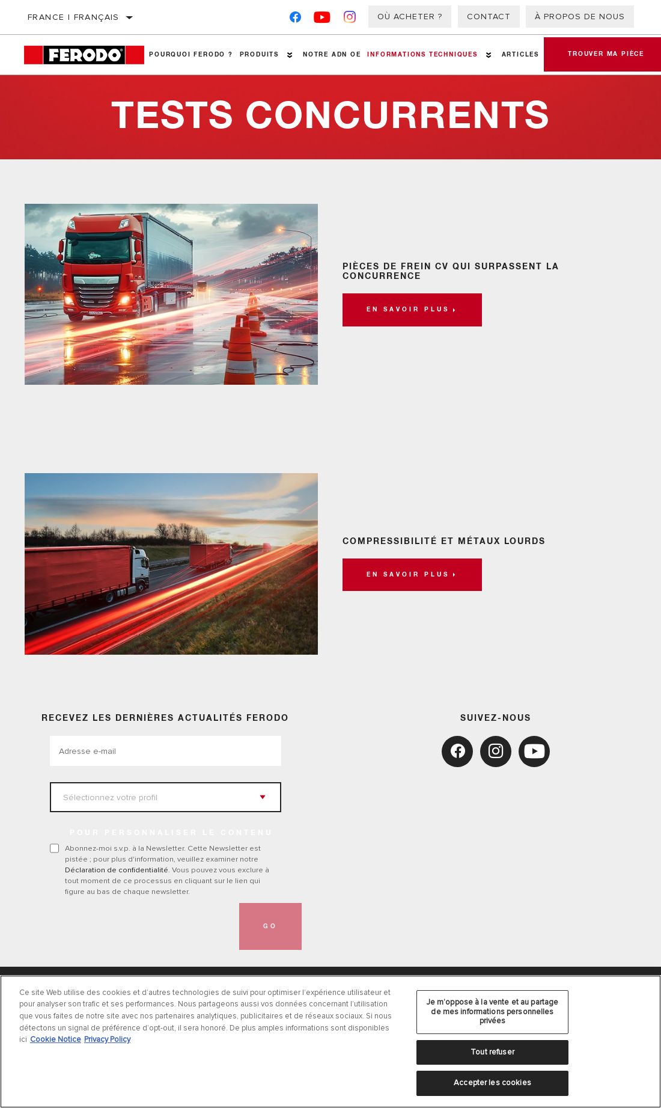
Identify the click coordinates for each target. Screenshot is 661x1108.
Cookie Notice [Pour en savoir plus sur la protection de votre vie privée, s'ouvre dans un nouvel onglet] (55, 1039)
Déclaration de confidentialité (116, 870)
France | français (74, 17)
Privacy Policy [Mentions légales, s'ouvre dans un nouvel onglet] (107, 1039)
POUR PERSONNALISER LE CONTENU (171, 833)
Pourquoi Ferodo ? (191, 55)
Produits (259, 55)
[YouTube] (322, 19)
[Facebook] (295, 19)
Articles (520, 55)
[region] (330, 1041)
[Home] (85, 55)
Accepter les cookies (492, 1083)
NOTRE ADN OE (332, 55)
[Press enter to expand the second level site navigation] (290, 55)
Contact (489, 16)
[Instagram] (350, 19)
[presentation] (141, 926)
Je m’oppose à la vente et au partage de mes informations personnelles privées (493, 1011)
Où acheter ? (409, 16)
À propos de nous (580, 16)
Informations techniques (422, 55)
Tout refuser (492, 1052)
